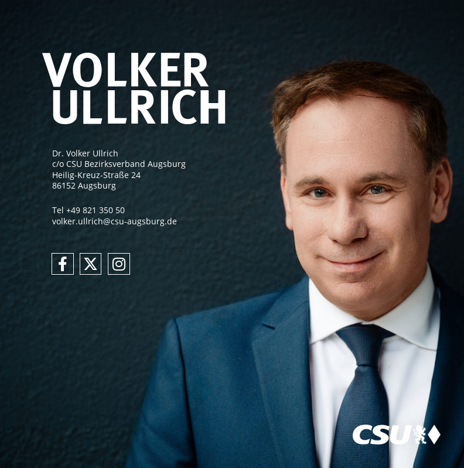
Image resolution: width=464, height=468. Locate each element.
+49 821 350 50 (95, 210)
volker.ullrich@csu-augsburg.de (114, 221)
